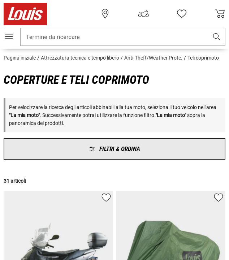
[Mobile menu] (9, 36)
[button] (216, 37)
